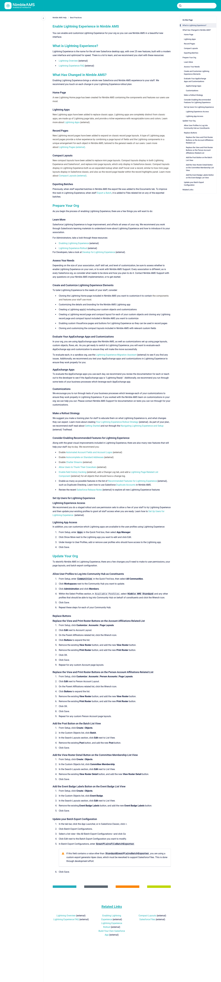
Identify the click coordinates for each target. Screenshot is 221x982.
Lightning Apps (72, 122)
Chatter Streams (74, 462)
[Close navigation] (43, 18)
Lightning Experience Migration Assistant (116, 354)
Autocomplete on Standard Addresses (85, 457)
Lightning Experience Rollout (73, 248)
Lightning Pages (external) (72, 147)
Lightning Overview (68, 60)
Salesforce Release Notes (89, 489)
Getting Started (92, 425)
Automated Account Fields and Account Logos (89, 452)
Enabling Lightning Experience (74, 243)
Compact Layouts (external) (73, 175)
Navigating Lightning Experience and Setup (142, 425)
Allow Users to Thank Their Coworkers (77, 467)
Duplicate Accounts (125, 484)
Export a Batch (104, 193)
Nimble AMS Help (60, 18)
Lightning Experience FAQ (71, 65)
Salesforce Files (147, 919)
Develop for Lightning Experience (98, 252)
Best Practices (76, 18)
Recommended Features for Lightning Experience (132, 481)
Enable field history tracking (72, 472)
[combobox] (196, 5)
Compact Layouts (147, 915)
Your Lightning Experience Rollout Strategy (117, 422)
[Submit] (180, 5)
